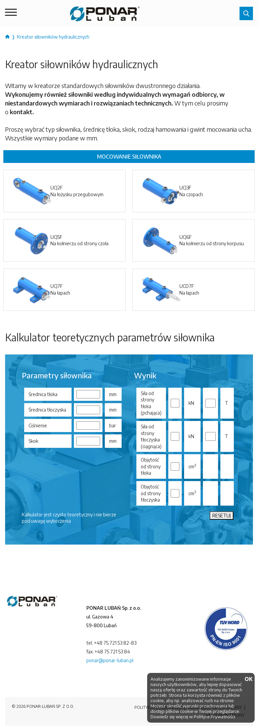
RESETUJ (221, 515)
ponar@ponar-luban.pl (109, 660)
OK (248, 679)
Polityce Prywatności (214, 716)
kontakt (21, 112)
